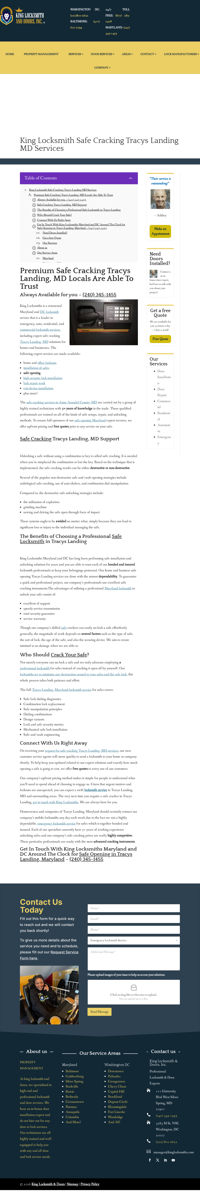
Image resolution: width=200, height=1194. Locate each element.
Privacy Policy (89, 1184)
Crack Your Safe (69, 655)
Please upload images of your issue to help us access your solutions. (126, 975)
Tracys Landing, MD (34, 342)
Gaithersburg (75, 1076)
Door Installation (164, 377)
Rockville (72, 1086)
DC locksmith (49, 312)
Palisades (114, 1076)
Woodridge (115, 1117)
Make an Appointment (160, 231)
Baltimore (72, 1071)
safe (64, 627)
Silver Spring (74, 1081)
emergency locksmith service (57, 823)
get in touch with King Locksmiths (55, 802)
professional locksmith (35, 668)
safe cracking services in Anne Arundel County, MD (61, 402)
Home (9, 54)
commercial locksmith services (40, 329)
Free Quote (160, 339)
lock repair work (34, 383)
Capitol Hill (116, 1091)
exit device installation (38, 388)
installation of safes (36, 368)
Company (101, 68)
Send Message (99, 1012)
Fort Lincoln (116, 1112)
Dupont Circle (118, 1101)
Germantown (75, 1101)
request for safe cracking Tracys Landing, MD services (81, 750)
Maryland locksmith (117, 588)
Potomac (71, 1107)
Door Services (101, 54)
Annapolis (72, 1112)
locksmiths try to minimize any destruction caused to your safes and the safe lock (73, 674)
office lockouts (47, 362)
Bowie (70, 1091)
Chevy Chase (117, 1086)
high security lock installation (42, 378)
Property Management (41, 54)
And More (73, 1122)
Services (75, 54)
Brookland (115, 1096)
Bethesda (72, 1096)
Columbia (72, 1117)
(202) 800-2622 (166, 1142)
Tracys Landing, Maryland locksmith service (62, 689)
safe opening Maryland (90, 420)
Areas (126, 54)
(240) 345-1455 (99, 295)
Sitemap (72, 1184)
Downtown (115, 1071)
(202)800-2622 (79, 16)
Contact (147, 54)
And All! (114, 1122)
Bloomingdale (117, 1107)
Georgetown (116, 1081)
